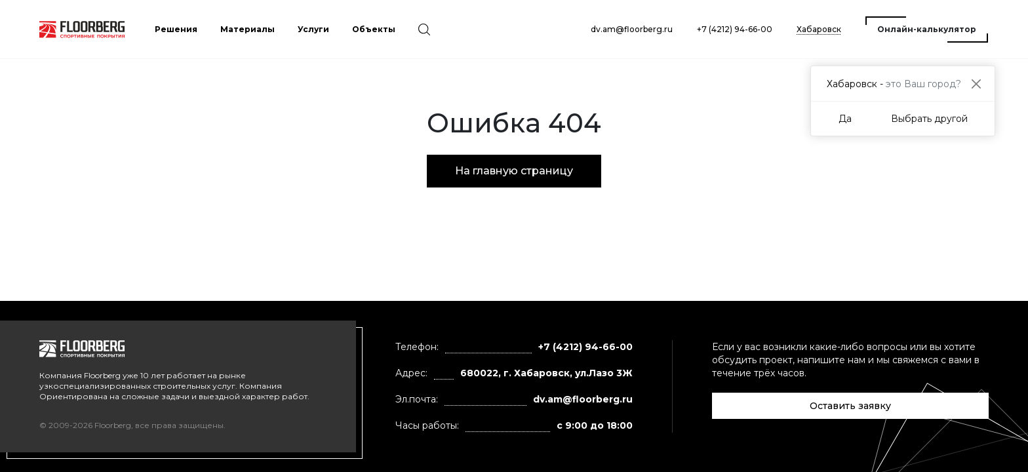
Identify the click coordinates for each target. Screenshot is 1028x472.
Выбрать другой (929, 119)
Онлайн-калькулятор (926, 29)
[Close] (976, 83)
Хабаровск (819, 29)
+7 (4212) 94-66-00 (734, 29)
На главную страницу (514, 171)
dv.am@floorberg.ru (632, 29)
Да (845, 119)
